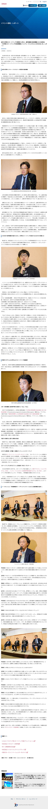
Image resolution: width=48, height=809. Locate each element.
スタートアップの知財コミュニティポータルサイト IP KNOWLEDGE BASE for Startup (4, 3)
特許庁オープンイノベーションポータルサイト (15, 752)
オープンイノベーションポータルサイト (16, 454)
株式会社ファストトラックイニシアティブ (14, 749)
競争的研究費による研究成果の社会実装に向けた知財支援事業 (24, 414)
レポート (9, 50)
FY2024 (3, 50)
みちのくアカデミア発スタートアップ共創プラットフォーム (18, 741)
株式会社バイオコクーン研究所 (11, 744)
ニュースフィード (33, 799)
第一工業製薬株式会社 (8, 747)
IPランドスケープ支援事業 (11, 727)
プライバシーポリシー (21, 799)
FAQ (12, 799)
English (45, 1)
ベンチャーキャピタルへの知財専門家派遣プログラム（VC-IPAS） (26, 471)
